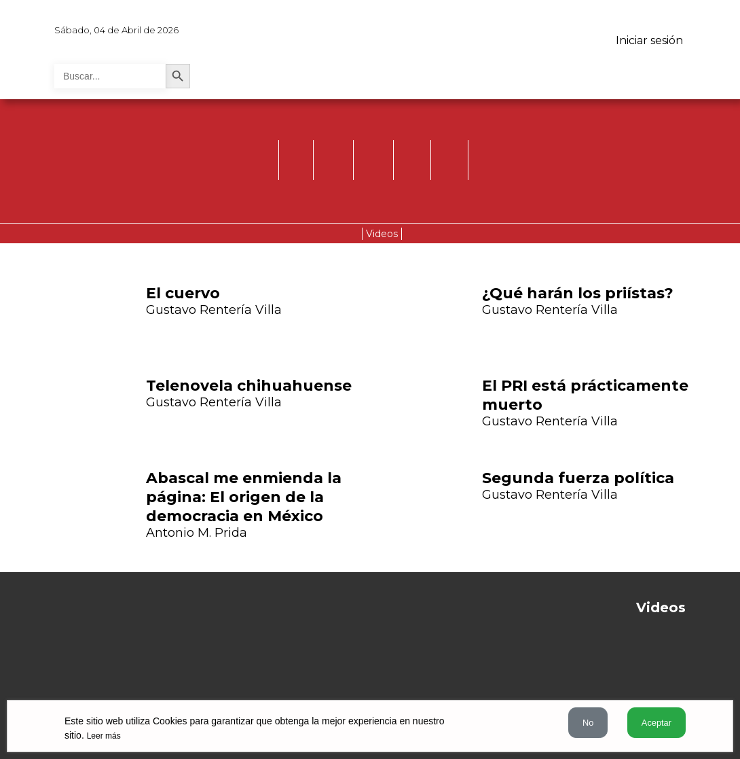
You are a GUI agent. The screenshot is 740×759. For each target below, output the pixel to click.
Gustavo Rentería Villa (214, 309)
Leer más (104, 736)
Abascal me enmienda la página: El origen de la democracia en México (243, 497)
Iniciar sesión (649, 40)
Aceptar (656, 723)
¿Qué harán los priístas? (577, 293)
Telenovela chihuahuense (249, 385)
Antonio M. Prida (196, 532)
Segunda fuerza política (578, 478)
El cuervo (183, 293)
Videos (382, 234)
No (587, 723)
